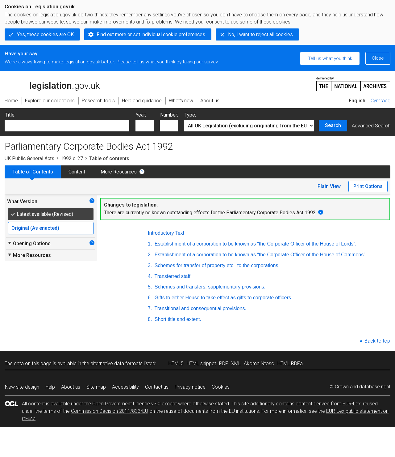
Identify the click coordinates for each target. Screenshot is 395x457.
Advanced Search (371, 126)
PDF (223, 363)
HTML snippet (201, 363)
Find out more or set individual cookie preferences (151, 34)
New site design (22, 387)
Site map (96, 387)
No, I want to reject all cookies (260, 34)
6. (150, 297)
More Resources (119, 172)
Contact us (156, 387)
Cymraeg (380, 101)
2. (150, 254)
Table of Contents (32, 172)
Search (333, 125)
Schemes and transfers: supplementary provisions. (209, 286)
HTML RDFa (290, 363)
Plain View (329, 186)
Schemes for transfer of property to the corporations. (216, 265)
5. (150, 286)
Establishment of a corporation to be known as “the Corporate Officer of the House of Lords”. (254, 243)
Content (77, 172)
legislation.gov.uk (52, 83)
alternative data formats (116, 363)
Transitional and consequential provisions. (199, 308)
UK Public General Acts (29, 158)
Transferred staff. (172, 276)
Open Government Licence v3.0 (126, 404)
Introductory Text (166, 233)
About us (70, 387)
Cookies (221, 387)
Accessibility (125, 387)
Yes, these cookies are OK (45, 34)
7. (150, 308)
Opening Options (29, 243)
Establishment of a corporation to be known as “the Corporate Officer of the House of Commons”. (260, 254)
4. (150, 276)
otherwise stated (211, 404)
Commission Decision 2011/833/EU (109, 411)
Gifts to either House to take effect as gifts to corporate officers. (222, 297)
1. (150, 243)
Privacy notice (190, 387)
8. (150, 319)
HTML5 (176, 363)
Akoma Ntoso (259, 363)
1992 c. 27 (71, 158)
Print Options (368, 186)
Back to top (377, 341)
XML (236, 363)
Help (50, 387)
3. (150, 265)
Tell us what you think (330, 58)
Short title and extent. (177, 319)
